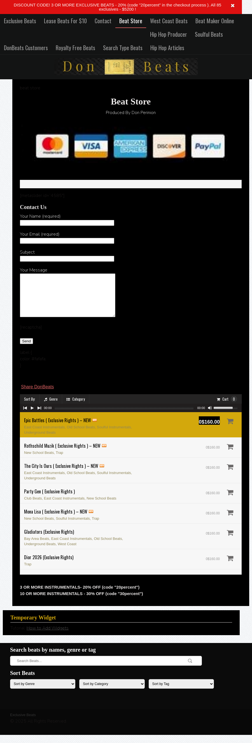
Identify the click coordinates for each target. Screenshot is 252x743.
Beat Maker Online (214, 21)
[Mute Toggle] (210, 416)
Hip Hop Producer (168, 34)
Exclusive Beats (20, 21)
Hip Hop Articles (167, 47)
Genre (51, 407)
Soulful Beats (209, 34)
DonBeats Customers (26, 47)
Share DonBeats (37, 395)
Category (75, 407)
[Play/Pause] (32, 416)
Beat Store (130, 21)
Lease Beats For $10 (65, 21)
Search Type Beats (123, 47)
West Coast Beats (169, 21)
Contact (103, 21)
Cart (227, 407)
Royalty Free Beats (75, 47)
